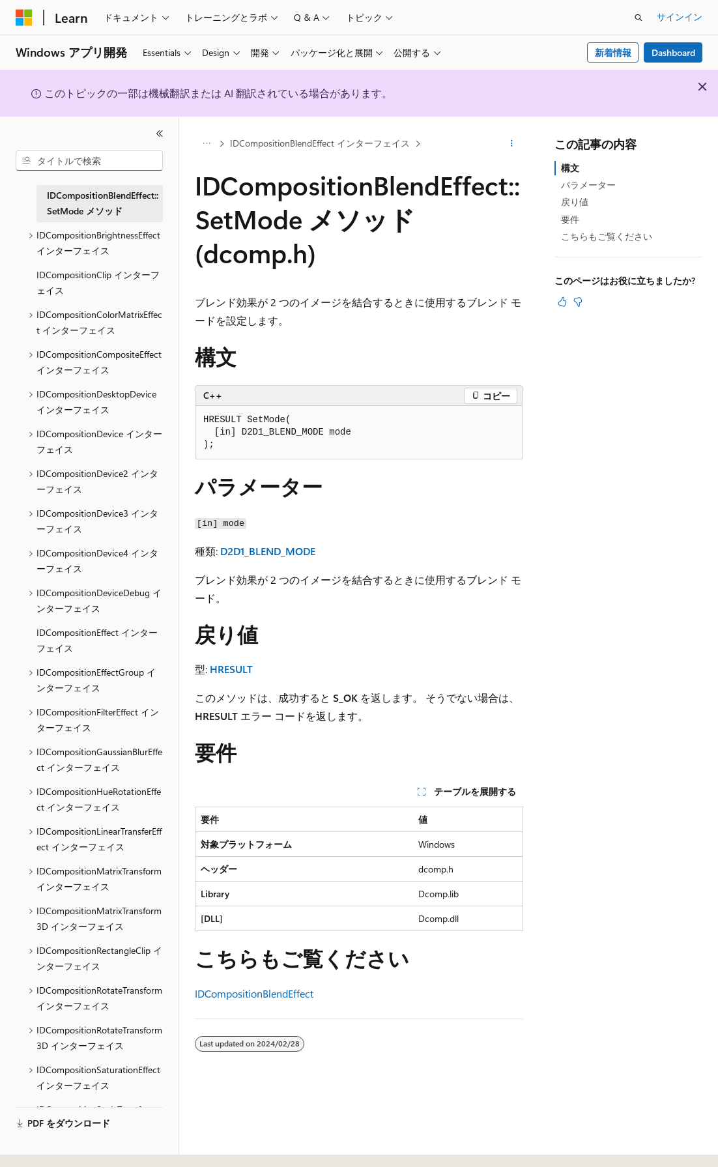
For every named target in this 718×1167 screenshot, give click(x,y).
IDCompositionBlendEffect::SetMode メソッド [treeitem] (102, 203)
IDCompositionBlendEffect (254, 993)
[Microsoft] (24, 17)
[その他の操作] (511, 144)
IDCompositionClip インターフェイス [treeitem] (98, 282)
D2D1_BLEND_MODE (267, 551)
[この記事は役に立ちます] (562, 302)
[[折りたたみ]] (159, 133)
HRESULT (231, 669)
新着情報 (613, 52)
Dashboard (673, 52)
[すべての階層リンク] (206, 144)
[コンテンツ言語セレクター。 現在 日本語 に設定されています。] (42, 1145)
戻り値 (574, 201)
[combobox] (89, 161)
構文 (570, 168)
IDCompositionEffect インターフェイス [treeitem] (97, 640)
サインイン (679, 16)
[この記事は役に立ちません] (578, 302)
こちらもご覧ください (606, 236)
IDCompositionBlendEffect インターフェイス (320, 143)
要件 (570, 219)
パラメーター (588, 185)
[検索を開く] (638, 17)
